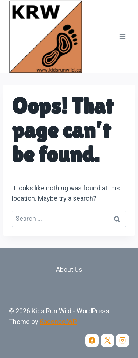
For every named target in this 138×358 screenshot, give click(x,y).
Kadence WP (58, 321)
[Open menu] (122, 36)
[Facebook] (92, 340)
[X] (107, 340)
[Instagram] (122, 340)
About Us (69, 269)
